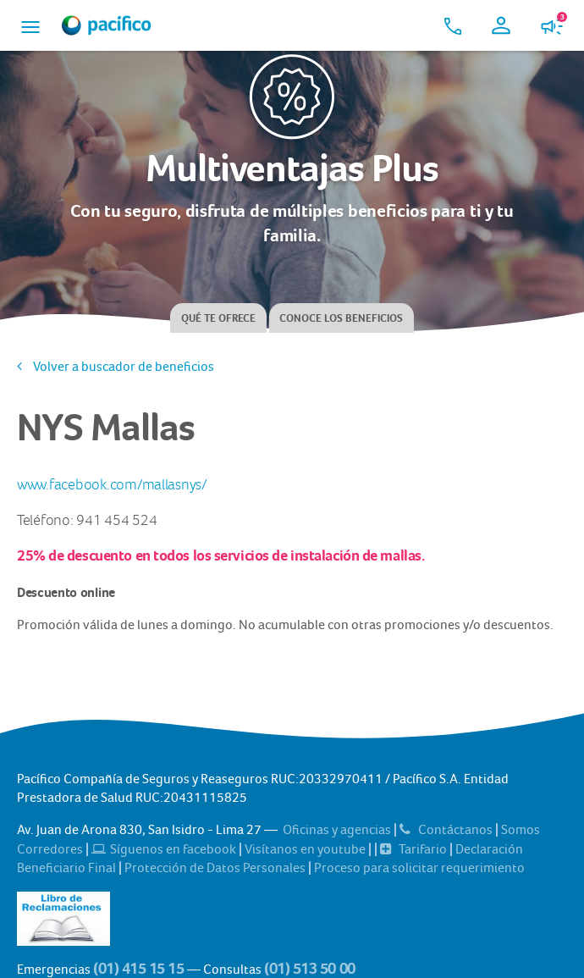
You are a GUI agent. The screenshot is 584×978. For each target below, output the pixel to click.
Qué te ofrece (218, 318)
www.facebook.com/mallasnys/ (112, 485)
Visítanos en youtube (306, 849)
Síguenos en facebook (165, 849)
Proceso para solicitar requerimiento (419, 867)
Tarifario (414, 849)
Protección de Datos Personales (216, 867)
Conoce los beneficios (341, 318)
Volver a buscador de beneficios (115, 366)
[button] (30, 24)
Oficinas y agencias (338, 829)
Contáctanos (447, 829)
